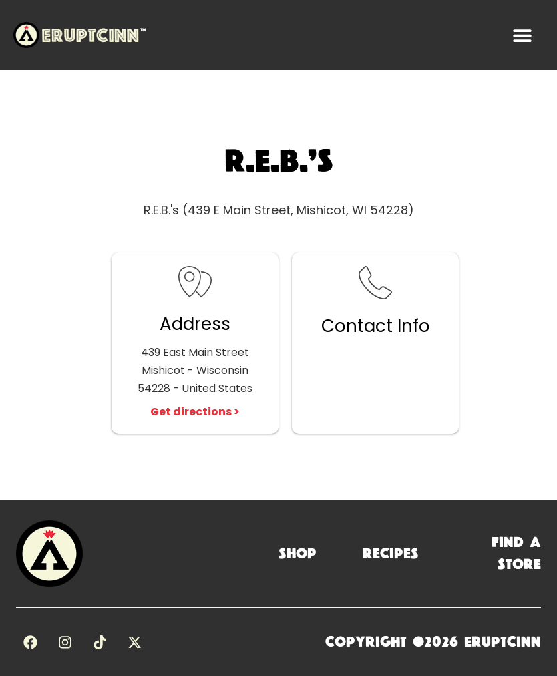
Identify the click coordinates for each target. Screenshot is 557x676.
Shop (297, 553)
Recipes (391, 553)
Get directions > (195, 411)
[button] (522, 35)
